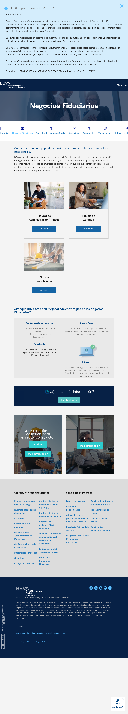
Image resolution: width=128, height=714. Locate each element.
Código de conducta (24, 581)
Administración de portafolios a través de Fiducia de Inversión (77, 536)
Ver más (44, 228)
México (57, 651)
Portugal (48, 651)
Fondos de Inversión (76, 519)
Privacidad (51, 660)
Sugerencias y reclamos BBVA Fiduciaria (46, 543)
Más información (38, 472)
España (40, 651)
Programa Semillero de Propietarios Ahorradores (77, 557)
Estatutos (19, 536)
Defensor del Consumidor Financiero (45, 579)
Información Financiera (25, 571)
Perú (63, 651)
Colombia (31, 651)
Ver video (38, 462)
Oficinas (30, 660)
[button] (118, 704)
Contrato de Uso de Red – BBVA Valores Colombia (49, 522)
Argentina (20, 651)
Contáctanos (69, 418)
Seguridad (40, 660)
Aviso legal (20, 660)
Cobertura (19, 576)
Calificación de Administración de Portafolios (23, 553)
